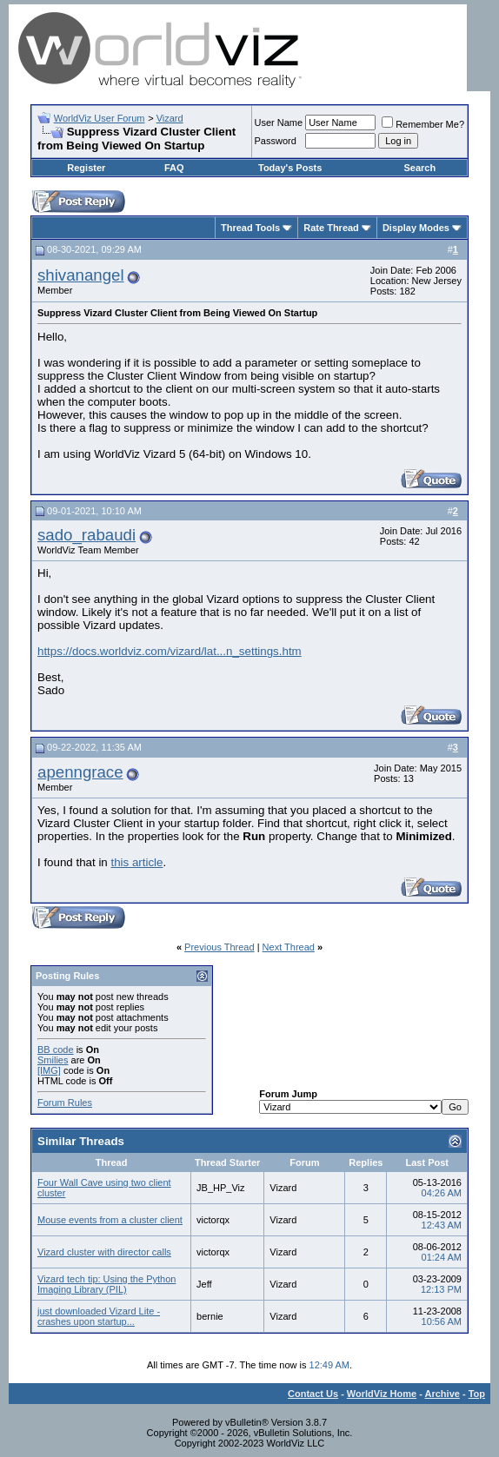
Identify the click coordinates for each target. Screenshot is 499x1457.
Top (477, 1393)
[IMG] (49, 1070)
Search (419, 167)
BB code (55, 1049)
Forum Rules (64, 1102)
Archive (442, 1393)
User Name (279, 122)
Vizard (169, 118)
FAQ (174, 167)
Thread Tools (250, 227)
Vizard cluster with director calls (104, 1252)
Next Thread (289, 947)
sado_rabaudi (86, 535)
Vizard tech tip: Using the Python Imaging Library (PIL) (106, 1284)
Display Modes (416, 227)
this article (136, 862)
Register (86, 167)
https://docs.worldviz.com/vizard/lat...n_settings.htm (169, 651)
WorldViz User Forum (99, 118)
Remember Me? (423, 124)
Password (275, 141)
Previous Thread (219, 947)
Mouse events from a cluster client (110, 1220)
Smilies (52, 1060)
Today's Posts (290, 167)
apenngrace (80, 772)
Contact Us (313, 1393)
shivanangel (80, 275)
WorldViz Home (381, 1393)
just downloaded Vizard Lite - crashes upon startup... (98, 1316)
